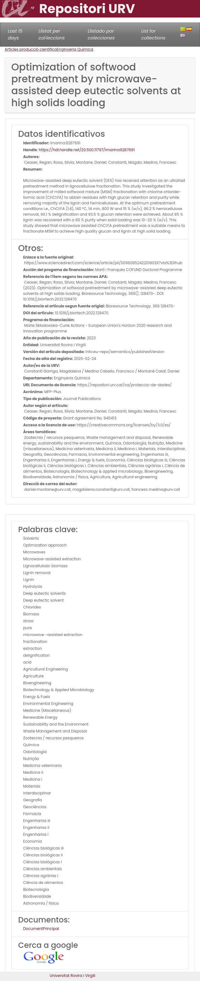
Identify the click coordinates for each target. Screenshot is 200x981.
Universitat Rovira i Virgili (72, 975)
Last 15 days (15, 34)
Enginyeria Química (75, 49)
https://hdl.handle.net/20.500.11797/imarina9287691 (87, 149)
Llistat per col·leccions (51, 34)
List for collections (153, 34)
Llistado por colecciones (101, 34)
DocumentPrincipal (41, 928)
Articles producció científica (31, 49)
